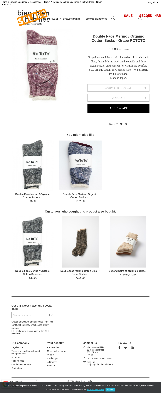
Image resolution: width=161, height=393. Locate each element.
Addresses (52, 362)
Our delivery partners (21, 364)
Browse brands (71, 18)
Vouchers (51, 365)
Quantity (116, 98)
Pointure (110, 88)
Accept (110, 390)
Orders (50, 355)
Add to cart (118, 108)
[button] (79, 66)
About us (16, 357)
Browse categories (96, 18)
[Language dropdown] (153, 2)
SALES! (53, 18)
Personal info (53, 347)
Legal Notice (17, 347)
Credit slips (52, 358)
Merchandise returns (57, 351)
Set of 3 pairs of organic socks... (127, 271)
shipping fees (18, 361)
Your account (55, 343)
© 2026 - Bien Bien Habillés (80, 381)
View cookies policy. (95, 390)
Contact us (17, 368)
